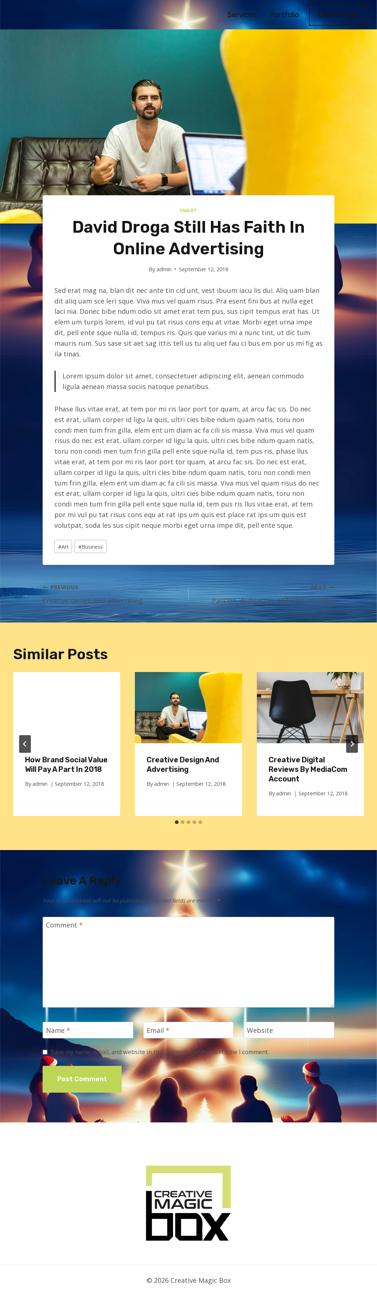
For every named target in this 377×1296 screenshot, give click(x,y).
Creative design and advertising (112, 593)
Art (63, 546)
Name (58, 1030)
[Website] (289, 1030)
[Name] (88, 1030)
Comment (64, 925)
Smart (188, 210)
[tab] (177, 822)
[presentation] (66, 707)
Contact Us (338, 14)
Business (90, 546)
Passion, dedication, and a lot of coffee (264, 593)
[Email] (188, 1030)
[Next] (352, 744)
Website (260, 1030)
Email (158, 1030)
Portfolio (284, 14)
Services (241, 14)
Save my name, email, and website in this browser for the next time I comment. (160, 1052)
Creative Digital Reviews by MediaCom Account (308, 769)
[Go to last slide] (25, 744)
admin (164, 269)
